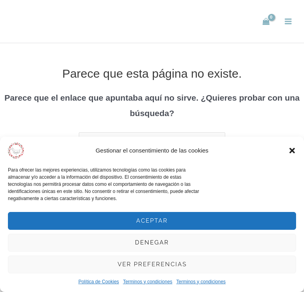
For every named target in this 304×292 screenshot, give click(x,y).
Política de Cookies (98, 281)
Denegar (152, 242)
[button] (292, 151)
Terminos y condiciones (148, 281)
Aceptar (152, 220)
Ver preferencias (152, 264)
